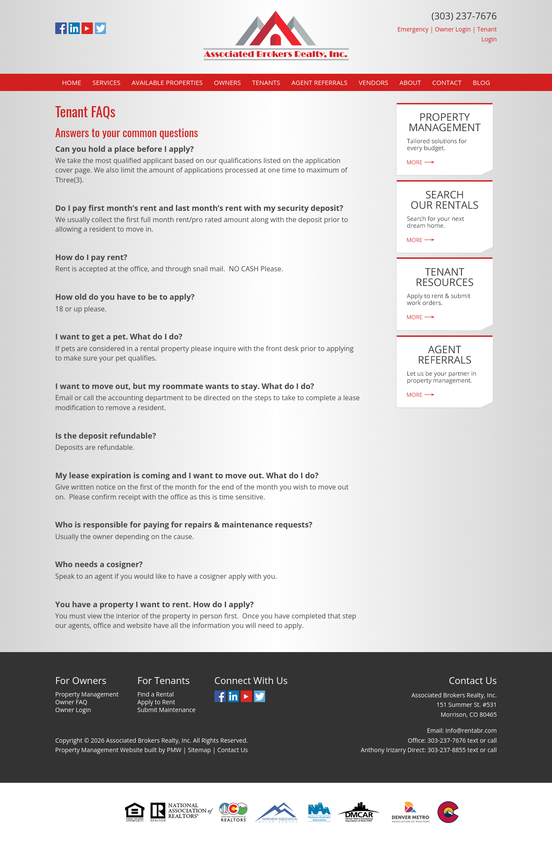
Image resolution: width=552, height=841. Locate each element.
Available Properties (167, 82)
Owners (227, 82)
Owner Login (453, 29)
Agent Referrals (320, 82)
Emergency (412, 29)
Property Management (87, 694)
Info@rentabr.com (471, 730)
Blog (481, 82)
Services (106, 82)
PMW (174, 750)
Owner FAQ (71, 702)
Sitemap (199, 750)
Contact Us (232, 750)
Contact (446, 82)
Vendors (374, 82)
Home (72, 82)
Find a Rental (156, 694)
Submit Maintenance (167, 710)
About (410, 82)
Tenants (266, 82)
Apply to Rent (156, 702)
